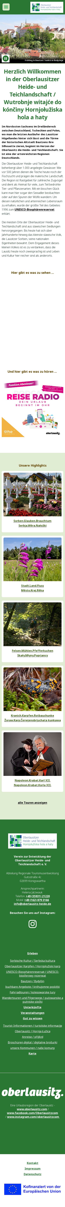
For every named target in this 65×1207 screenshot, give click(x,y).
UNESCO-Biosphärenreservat (34, 209)
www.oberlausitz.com (32, 1109)
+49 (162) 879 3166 (36, 900)
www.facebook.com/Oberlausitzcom (32, 1113)
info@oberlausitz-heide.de (32, 904)
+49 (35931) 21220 (38, 896)
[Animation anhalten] (6, 58)
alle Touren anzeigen (32, 803)
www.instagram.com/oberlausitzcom (33, 1117)
